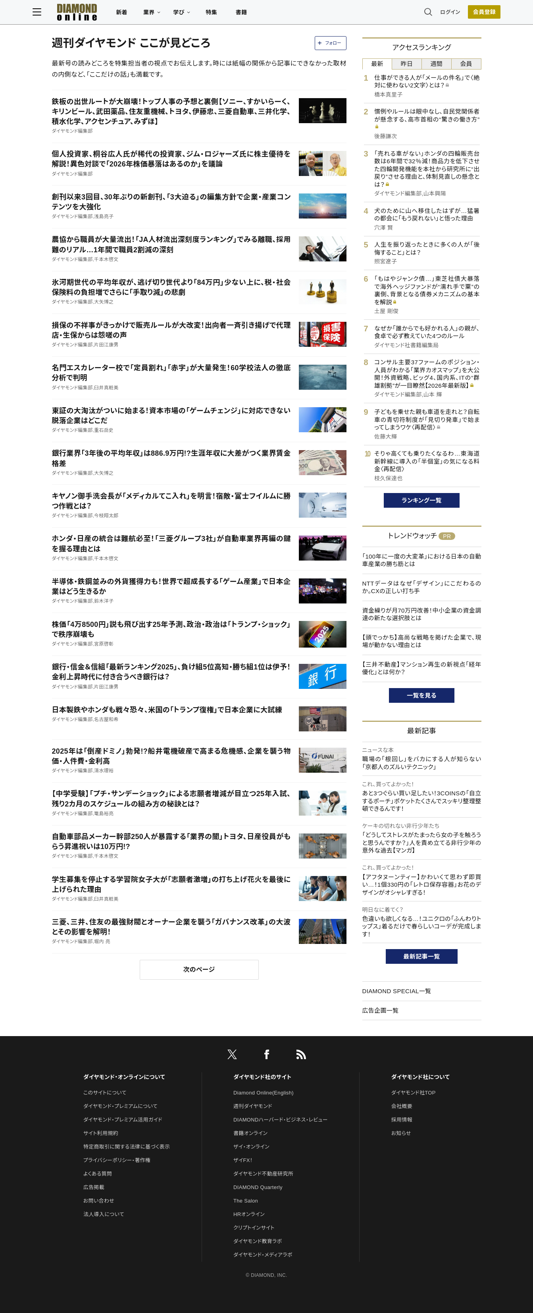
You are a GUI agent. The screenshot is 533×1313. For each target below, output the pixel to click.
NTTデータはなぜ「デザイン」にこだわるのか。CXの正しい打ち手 (421, 587)
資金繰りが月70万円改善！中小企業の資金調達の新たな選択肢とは (421, 614)
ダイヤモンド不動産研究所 (263, 1174)
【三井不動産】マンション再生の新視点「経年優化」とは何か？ (421, 668)
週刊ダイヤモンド (252, 1106)
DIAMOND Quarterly (258, 1187)
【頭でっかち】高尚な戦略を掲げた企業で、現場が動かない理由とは (421, 641)
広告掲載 (93, 1187)
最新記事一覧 (422, 956)
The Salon (245, 1201)
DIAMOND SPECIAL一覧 (396, 991)
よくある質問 (97, 1174)
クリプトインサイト (254, 1228)
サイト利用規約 (100, 1133)
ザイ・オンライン (251, 1147)
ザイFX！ (243, 1160)
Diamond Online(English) (263, 1093)
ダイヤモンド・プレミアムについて (120, 1106)
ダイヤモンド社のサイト (262, 1077)
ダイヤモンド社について (420, 1077)
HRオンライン (249, 1214)
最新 (377, 63)
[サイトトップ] (88, 13)
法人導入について (103, 1214)
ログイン (431, 13)
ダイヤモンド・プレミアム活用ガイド (122, 1120)
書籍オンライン (250, 1133)
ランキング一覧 (422, 500)
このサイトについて (105, 1093)
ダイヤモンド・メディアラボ (262, 1255)
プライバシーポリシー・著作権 (117, 1160)
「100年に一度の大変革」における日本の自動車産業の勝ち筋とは (421, 560)
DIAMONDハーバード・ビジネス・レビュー (280, 1120)
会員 (466, 63)
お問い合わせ (98, 1201)
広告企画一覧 (380, 1010)
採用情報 (401, 1120)
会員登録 (465, 14)
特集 (231, 14)
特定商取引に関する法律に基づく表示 (126, 1147)
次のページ (199, 969)
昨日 (407, 63)
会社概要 (401, 1106)
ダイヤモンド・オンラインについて (124, 1077)
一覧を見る (422, 695)
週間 (437, 63)
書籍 (261, 14)
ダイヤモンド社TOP (413, 1093)
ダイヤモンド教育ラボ (257, 1241)
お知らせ (401, 1133)
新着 (141, 14)
